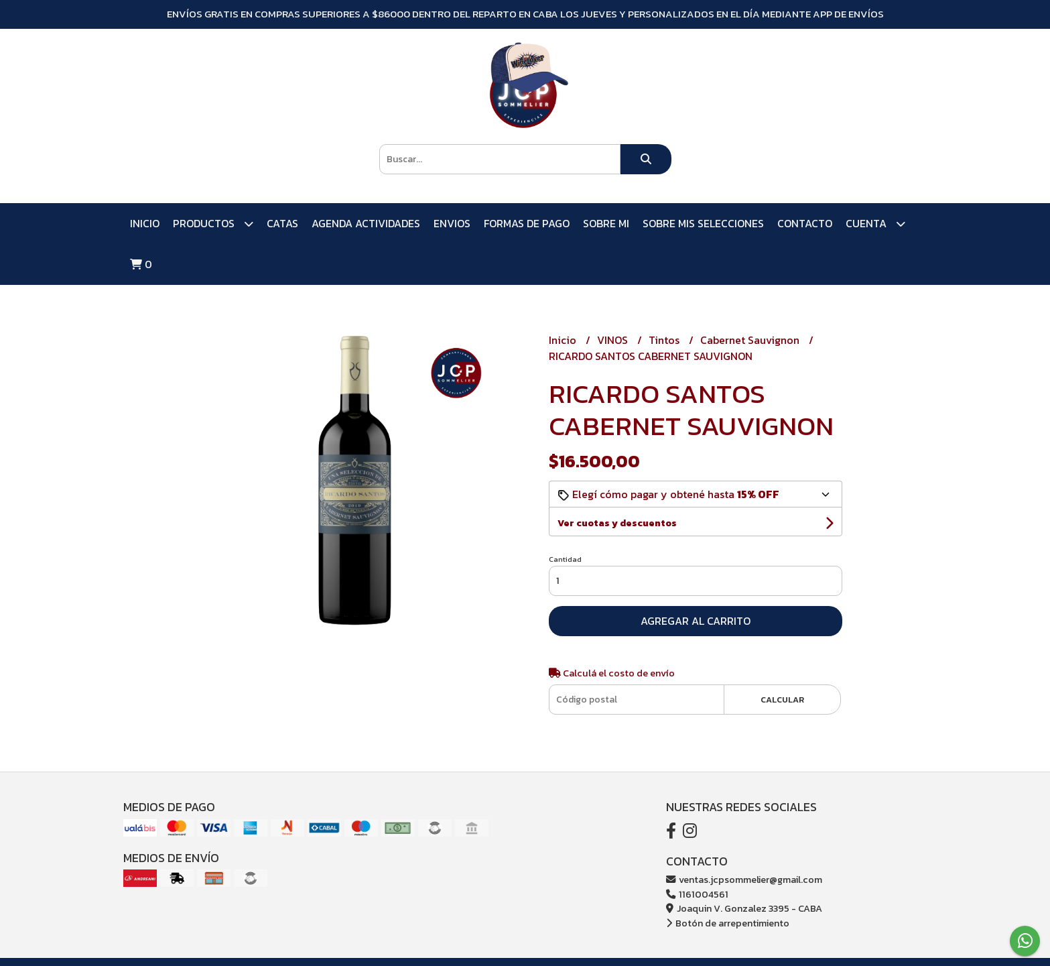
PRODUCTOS (213, 223)
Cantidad (565, 559)
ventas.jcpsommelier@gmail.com (744, 879)
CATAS (282, 223)
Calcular (782, 699)
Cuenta (875, 223)
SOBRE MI (606, 223)
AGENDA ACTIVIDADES (366, 223)
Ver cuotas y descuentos (617, 523)
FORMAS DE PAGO (527, 223)
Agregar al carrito (695, 621)
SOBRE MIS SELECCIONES (703, 223)
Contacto (804, 223)
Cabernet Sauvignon (751, 340)
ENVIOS (452, 223)
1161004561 (697, 894)
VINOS (614, 340)
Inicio (144, 223)
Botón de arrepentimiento (727, 923)
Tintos (665, 340)
